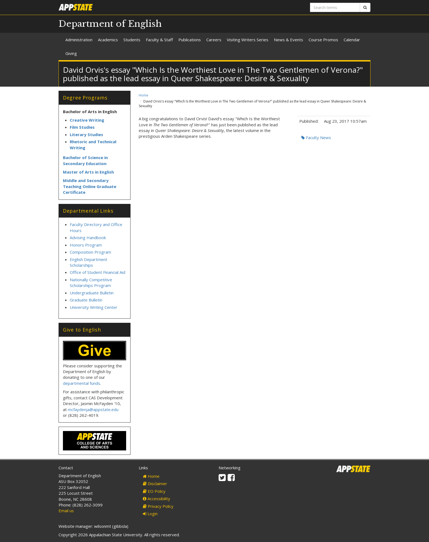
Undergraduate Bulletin (92, 292)
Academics (108, 39)
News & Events (288, 39)
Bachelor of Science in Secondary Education (85, 160)
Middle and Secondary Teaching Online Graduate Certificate (89, 186)
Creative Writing (87, 120)
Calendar (352, 39)
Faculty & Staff (159, 39)
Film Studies (82, 127)
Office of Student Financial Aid (97, 272)
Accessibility (156, 498)
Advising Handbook (88, 237)
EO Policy (154, 491)
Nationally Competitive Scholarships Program (91, 282)
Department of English (110, 23)
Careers (213, 39)
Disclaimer (155, 483)
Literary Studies (86, 134)
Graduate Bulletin (86, 300)
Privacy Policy (158, 506)
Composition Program (90, 252)
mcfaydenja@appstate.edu (93, 409)
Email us (66, 510)
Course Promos (323, 39)
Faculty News (316, 137)
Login (150, 513)
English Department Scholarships (88, 262)
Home (143, 95)
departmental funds (81, 383)
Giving (71, 53)
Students (131, 39)
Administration (78, 39)
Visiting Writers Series (247, 39)
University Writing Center (93, 307)
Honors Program (86, 245)
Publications (189, 39)
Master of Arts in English (88, 172)
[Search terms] (335, 7)
